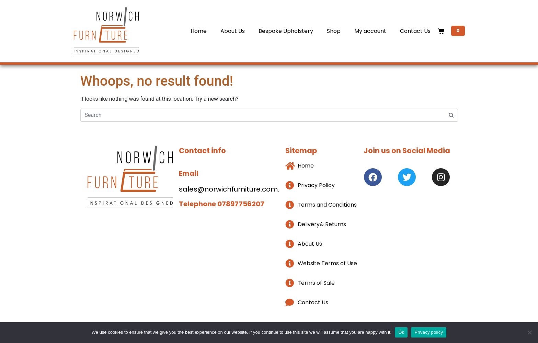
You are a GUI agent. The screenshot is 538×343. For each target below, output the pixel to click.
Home (199, 31)
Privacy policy (428, 332)
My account (370, 31)
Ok (401, 332)
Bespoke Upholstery (286, 31)
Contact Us (415, 31)
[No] (529, 332)
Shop (334, 31)
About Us (232, 31)
